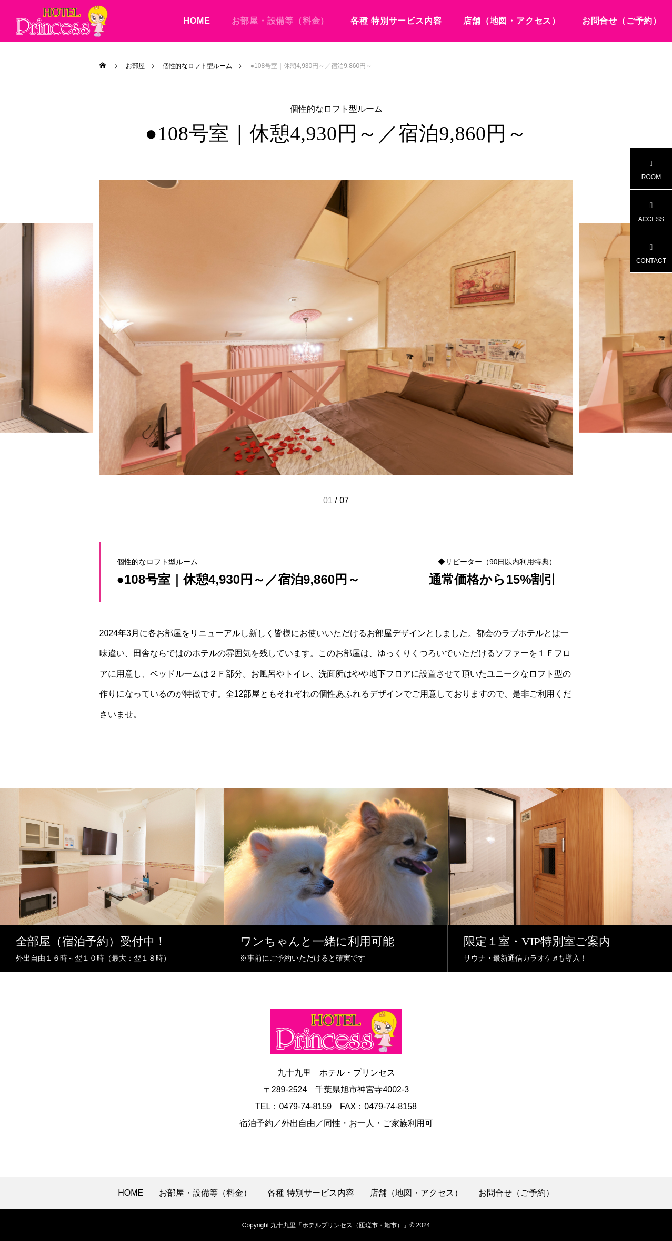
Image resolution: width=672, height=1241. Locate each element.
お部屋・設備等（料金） (280, 20)
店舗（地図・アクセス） (511, 20)
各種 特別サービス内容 (396, 20)
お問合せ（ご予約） (621, 20)
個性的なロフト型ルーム (336, 109)
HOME (196, 20)
